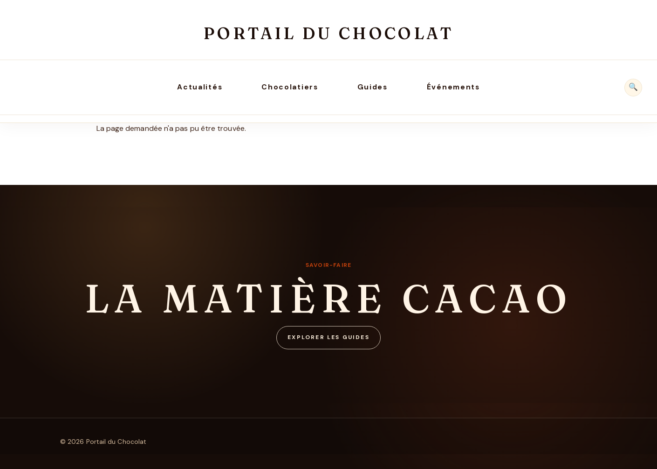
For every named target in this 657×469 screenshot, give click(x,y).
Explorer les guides (328, 337)
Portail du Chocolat (328, 33)
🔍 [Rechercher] (633, 87)
